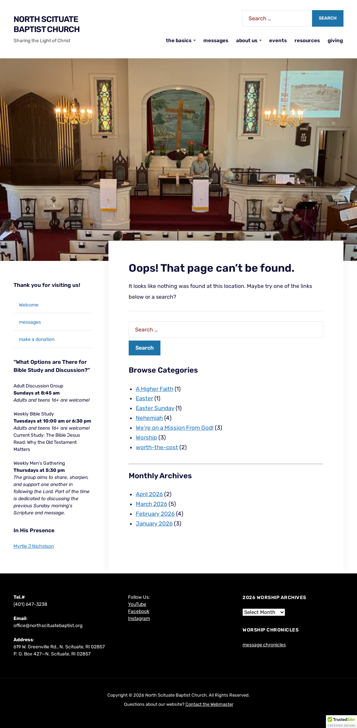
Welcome (29, 305)
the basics (179, 40)
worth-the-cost (157, 447)
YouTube (137, 604)
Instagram (139, 618)
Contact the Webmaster (209, 704)
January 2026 (154, 523)
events (278, 40)
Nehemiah (149, 417)
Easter (144, 398)
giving (335, 40)
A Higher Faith (154, 388)
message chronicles (264, 645)
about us (246, 40)
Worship (146, 437)
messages (215, 40)
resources (307, 40)
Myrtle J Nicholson (34, 546)
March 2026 (151, 504)
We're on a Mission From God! (174, 427)
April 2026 (149, 494)
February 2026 (155, 513)
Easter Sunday (155, 408)
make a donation (36, 339)
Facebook (138, 611)
